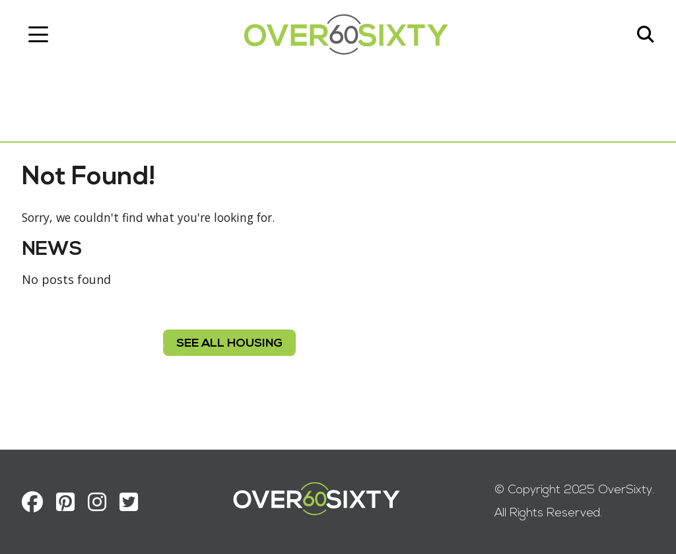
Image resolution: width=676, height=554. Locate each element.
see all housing (229, 350)
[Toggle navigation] (42, 36)
